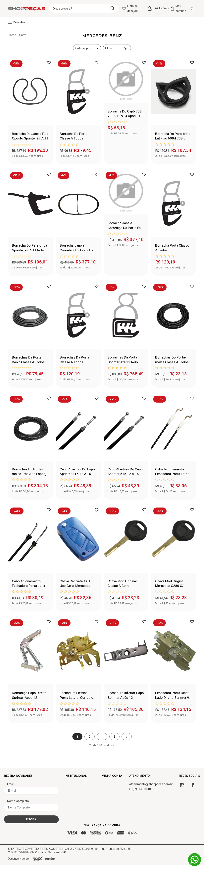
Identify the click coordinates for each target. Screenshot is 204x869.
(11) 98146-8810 (140, 793)
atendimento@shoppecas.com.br (151, 788)
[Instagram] (182, 788)
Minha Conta (162, 8)
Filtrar (116, 48)
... (102, 740)
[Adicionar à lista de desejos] (49, 62)
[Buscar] (115, 8)
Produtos (16, 22)
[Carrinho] (182, 8)
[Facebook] (192, 788)
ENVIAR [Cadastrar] (31, 823)
